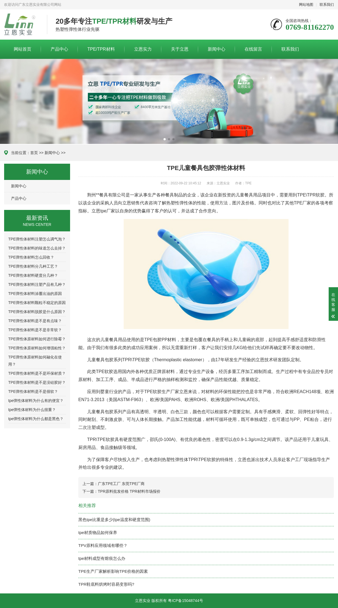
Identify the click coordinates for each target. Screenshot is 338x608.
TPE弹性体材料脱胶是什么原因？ (37, 312)
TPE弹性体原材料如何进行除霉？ (37, 339)
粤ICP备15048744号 (185, 600)
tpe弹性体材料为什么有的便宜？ (35, 400)
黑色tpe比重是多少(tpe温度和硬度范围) (114, 519)
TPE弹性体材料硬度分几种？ (33, 275)
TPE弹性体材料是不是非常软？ (35, 330)
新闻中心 (216, 49)
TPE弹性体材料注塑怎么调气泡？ (37, 239)
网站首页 (22, 49)
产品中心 (59, 49)
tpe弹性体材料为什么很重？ (32, 409)
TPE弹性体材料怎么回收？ (31, 257)
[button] (165, 139)
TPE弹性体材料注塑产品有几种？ (37, 284)
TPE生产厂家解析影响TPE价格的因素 (113, 571)
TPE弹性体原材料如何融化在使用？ (35, 360)
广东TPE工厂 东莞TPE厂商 (121, 483)
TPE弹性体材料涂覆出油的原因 (35, 293)
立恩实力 (143, 49)
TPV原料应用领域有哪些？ (103, 545)
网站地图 (306, 4)
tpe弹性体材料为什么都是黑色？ (35, 419)
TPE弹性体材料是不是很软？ (33, 391)
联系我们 (327, 4)
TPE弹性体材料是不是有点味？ (35, 321)
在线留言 (253, 49)
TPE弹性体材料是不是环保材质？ (37, 373)
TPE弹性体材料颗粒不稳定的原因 (37, 302)
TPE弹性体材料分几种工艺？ (33, 266)
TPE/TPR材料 (101, 49)
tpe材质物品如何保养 (97, 532)
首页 (34, 152)
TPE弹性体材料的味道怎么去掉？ (37, 248)
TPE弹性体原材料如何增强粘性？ (37, 348)
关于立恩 (180, 49)
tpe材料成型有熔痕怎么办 (101, 558)
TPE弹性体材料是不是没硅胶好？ (37, 382)
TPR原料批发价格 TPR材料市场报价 (129, 491)
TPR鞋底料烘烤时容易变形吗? (106, 584)
